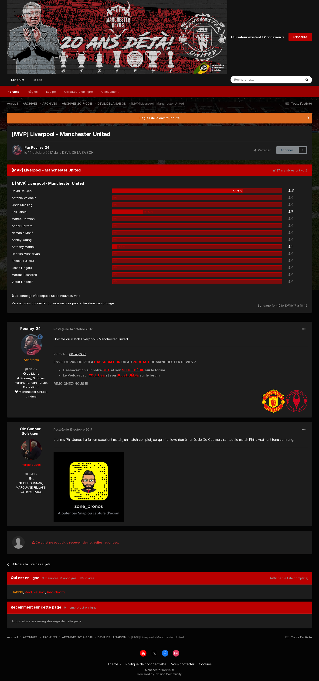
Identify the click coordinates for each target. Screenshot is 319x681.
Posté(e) (73, 329)
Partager (262, 150)
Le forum (17, 82)
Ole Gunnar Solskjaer (30, 431)
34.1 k (31, 474)
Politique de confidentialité (146, 664)
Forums (14, 91)
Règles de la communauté (159, 118)
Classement (110, 91)
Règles (33, 91)
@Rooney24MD (77, 354)
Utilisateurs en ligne (78, 91)
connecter (39, 303)
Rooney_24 (40, 147)
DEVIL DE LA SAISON (78, 152)
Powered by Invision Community (159, 674)
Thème (114, 664)
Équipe (51, 91)
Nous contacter (182, 664)
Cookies (205, 664)
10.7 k (31, 369)
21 (291, 190)
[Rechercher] (256, 79)
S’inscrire (300, 37)
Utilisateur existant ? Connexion (257, 37)
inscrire (65, 303)
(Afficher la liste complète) (289, 578)
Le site (37, 80)
